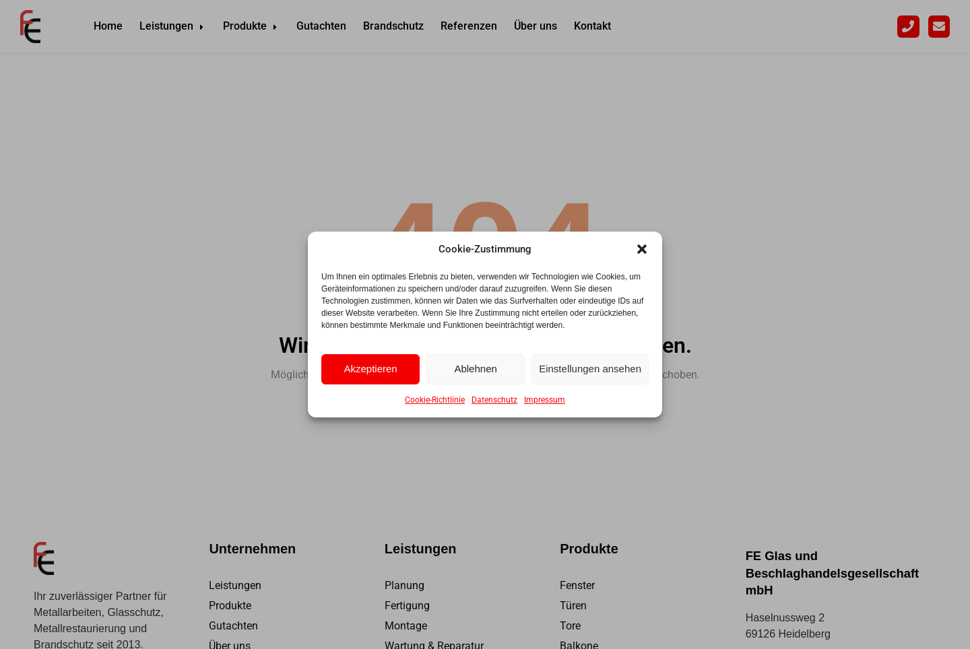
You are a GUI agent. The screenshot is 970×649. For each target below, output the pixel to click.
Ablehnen (475, 368)
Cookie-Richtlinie (435, 400)
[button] (642, 249)
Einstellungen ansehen (590, 368)
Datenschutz (494, 400)
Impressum (544, 400)
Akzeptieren (370, 368)
